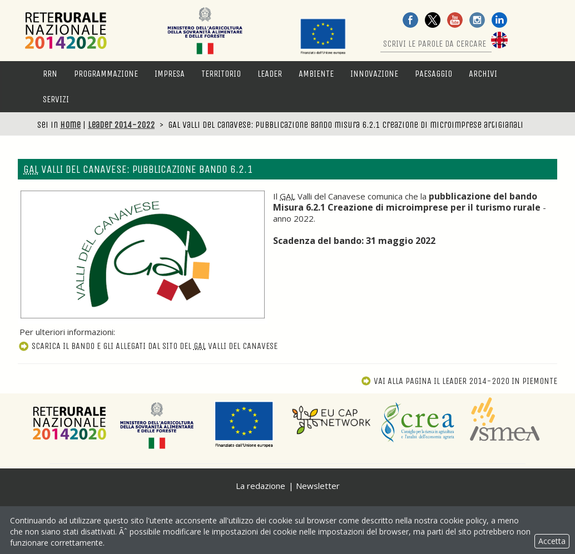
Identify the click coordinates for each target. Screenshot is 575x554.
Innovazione (374, 73)
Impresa (170, 73)
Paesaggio (433, 73)
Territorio (221, 73)
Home (70, 124)
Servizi (56, 99)
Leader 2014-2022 (121, 124)
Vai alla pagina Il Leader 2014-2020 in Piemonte (459, 381)
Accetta (552, 541)
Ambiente (316, 73)
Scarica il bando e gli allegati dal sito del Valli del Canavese (147, 346)
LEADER (269, 73)
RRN (50, 73)
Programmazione (106, 73)
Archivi (483, 73)
